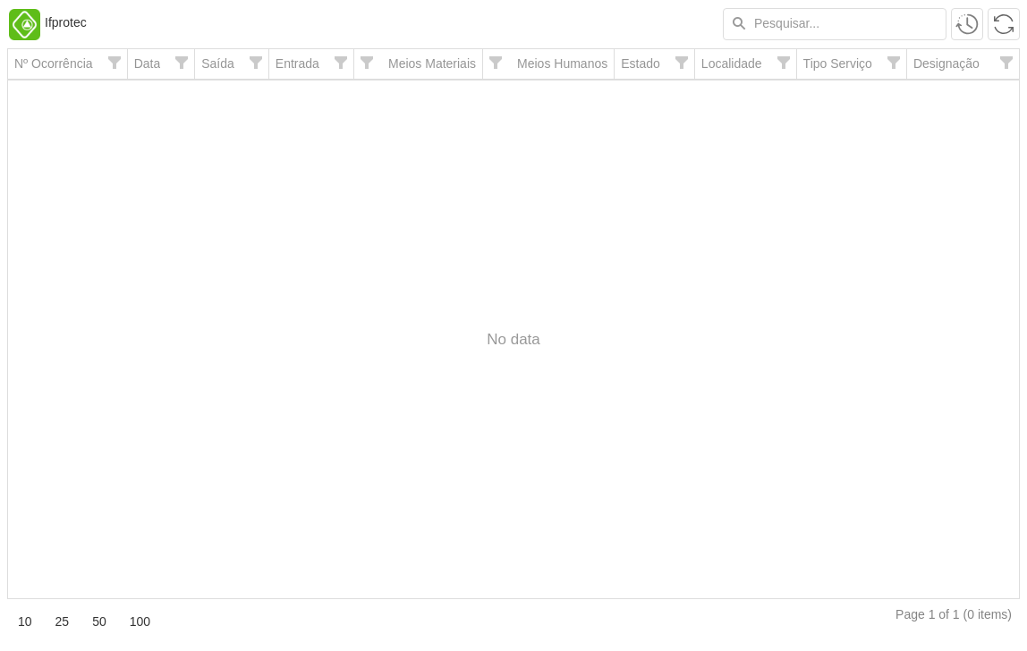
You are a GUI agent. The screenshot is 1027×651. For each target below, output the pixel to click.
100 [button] (140, 621)
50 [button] (99, 621)
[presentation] (513, 339)
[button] (967, 24)
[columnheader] (67, 64)
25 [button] (62, 621)
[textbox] (835, 24)
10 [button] (25, 621)
